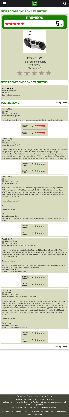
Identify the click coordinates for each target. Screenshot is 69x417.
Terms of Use (32, 396)
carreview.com (37, 411)
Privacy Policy (46, 396)
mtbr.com (6, 411)
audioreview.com (34, 414)
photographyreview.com (55, 411)
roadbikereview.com (20, 411)
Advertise (21, 396)
